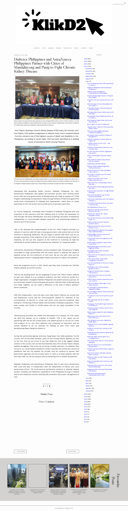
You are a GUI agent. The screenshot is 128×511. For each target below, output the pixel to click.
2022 (86, 394)
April (87, 383)
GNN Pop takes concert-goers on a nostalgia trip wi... (98, 337)
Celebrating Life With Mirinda (96, 164)
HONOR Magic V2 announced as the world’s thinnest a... (98, 235)
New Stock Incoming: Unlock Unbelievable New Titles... (96, 374)
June (87, 378)
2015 (85, 412)
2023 (86, 66)
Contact (84, 48)
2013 (85, 417)
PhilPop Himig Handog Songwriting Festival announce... (98, 167)
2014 (85, 414)
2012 (85, 419)
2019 (85, 401)
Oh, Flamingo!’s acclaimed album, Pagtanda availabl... (97, 288)
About (91, 48)
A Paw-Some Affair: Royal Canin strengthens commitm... (97, 259)
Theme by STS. (68, 508)
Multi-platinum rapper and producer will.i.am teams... (98, 160)
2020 (86, 399)
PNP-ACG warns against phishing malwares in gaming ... (97, 131)
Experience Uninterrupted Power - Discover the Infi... (98, 210)
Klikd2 (57, 508)
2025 (86, 61)
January (88, 391)
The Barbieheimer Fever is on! (96, 207)
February (89, 388)
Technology (67, 48)
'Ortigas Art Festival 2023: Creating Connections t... (98, 271)
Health (76, 48)
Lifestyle (37, 48)
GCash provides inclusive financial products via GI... (98, 222)
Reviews (58, 48)
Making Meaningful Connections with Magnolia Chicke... (98, 247)
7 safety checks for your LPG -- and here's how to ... (98, 144)
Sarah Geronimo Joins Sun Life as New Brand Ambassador (99, 366)
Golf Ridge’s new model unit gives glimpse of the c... (98, 251)
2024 (86, 64)
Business (51, 48)
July (87, 81)
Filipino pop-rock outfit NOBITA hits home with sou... (98, 317)
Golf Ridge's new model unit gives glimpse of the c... (98, 267)
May (87, 380)
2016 (85, 409)
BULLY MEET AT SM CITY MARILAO (98, 124)
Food (44, 48)
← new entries (20, 451)
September (89, 76)
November (89, 71)
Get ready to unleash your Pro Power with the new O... (99, 175)
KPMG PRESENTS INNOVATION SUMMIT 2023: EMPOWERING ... (100, 231)
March (88, 386)
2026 (86, 59)
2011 (85, 422)
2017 (85, 406)
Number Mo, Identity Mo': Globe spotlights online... (97, 214)
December (89, 68)
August (88, 79)
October (88, 73)
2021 (85, 396)
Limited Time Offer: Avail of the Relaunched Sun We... (97, 179)
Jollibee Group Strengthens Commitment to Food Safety (97, 92)
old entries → (72, 451)
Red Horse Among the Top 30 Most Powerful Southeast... (98, 195)
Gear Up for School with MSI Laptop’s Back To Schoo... (99, 353)
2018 (85, 404)
